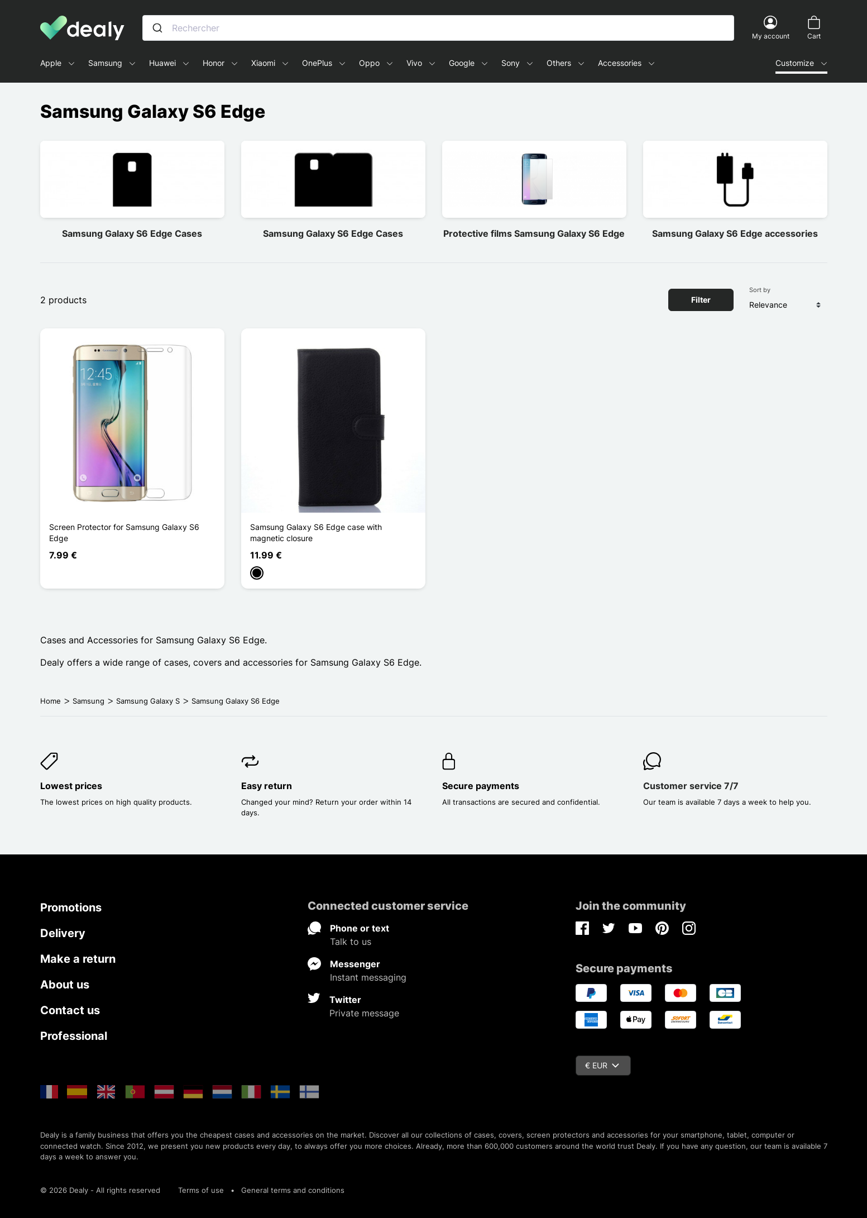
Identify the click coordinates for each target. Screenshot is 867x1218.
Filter (701, 299)
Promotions (71, 907)
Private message (364, 1013)
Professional (73, 1036)
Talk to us (350, 941)
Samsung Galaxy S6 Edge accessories (735, 233)
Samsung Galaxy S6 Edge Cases (132, 233)
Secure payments (480, 785)
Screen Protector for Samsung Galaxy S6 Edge (124, 532)
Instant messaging (368, 977)
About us (64, 984)
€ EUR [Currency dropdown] (602, 1065)
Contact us (70, 1010)
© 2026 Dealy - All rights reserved (100, 1190)
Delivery (62, 933)
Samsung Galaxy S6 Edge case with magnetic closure (316, 532)
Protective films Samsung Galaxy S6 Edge (534, 233)
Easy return (266, 785)
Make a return (78, 959)
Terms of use (201, 1190)
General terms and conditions (292, 1190)
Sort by (759, 290)
